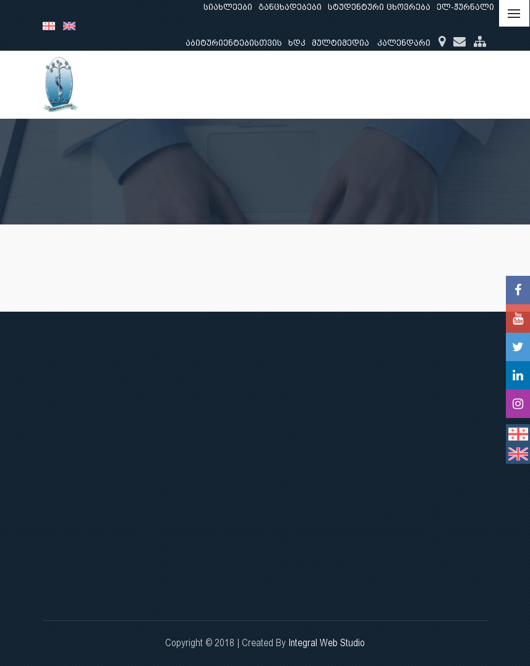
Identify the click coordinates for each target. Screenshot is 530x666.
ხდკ (297, 43)
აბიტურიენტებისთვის (234, 43)
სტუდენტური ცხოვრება (379, 7)
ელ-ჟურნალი (465, 7)
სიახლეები (227, 7)
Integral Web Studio (326, 643)
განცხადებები (290, 7)
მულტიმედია (340, 43)
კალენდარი (403, 43)
